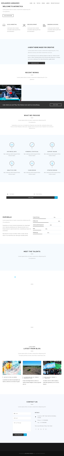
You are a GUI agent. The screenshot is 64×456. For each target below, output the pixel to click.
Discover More (8, 15)
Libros (48, 3)
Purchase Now (38, 63)
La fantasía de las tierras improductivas (31, 378)
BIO (34, 3)
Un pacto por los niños (10, 377)
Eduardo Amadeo (29, 453)
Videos (43, 3)
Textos (38, 3)
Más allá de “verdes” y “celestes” (50, 378)
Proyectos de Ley (55, 3)
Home (31, 3)
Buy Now (55, 104)
